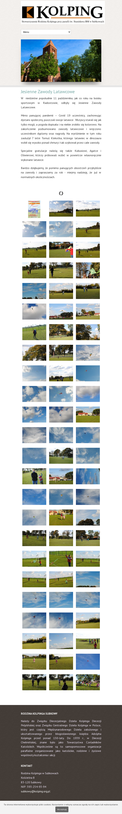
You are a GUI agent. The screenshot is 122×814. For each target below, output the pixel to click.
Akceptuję (62, 809)
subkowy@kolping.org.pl (35, 791)
